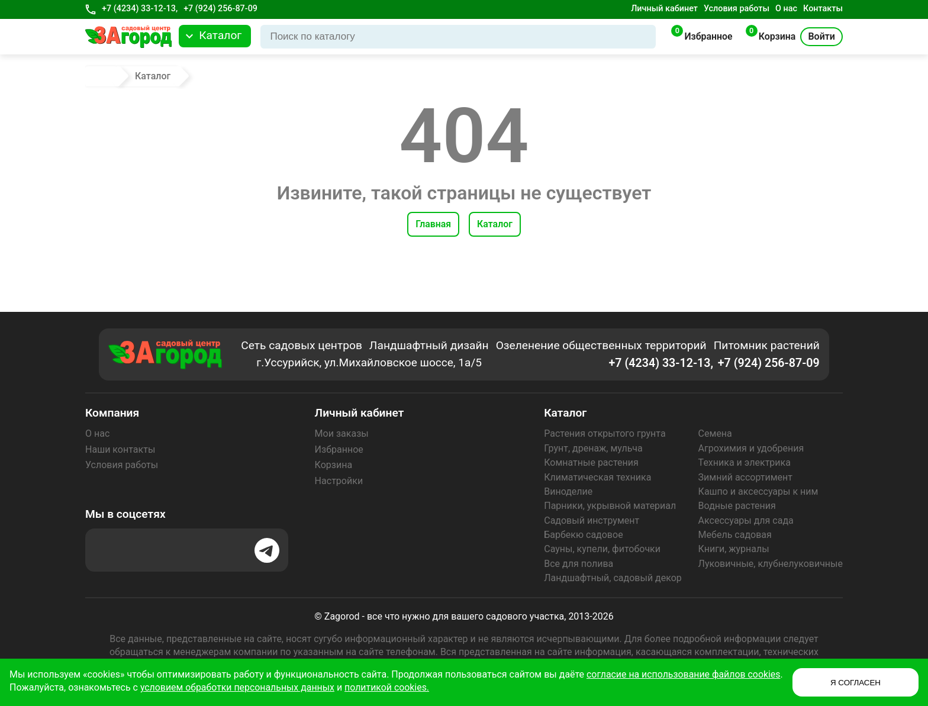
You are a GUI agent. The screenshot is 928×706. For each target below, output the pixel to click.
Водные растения (737, 505)
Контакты (823, 9)
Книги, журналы (733, 549)
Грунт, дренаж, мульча (593, 448)
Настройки (339, 480)
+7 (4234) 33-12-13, (140, 9)
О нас (786, 9)
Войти (821, 36)
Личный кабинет (664, 9)
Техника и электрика (744, 462)
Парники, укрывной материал (610, 505)
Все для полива (578, 563)
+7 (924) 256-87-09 (220, 9)
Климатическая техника (597, 477)
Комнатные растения (591, 462)
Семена (715, 433)
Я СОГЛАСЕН (855, 682)
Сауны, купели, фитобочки (602, 549)
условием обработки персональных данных (275, 687)
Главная (433, 224)
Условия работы (736, 9)
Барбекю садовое (583, 534)
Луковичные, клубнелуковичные (770, 563)
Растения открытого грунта (604, 433)
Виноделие (568, 491)
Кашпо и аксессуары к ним (758, 491)
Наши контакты (120, 449)
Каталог (495, 224)
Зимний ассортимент (745, 477)
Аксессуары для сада (746, 520)
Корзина (333, 464)
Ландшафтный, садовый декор (613, 578)
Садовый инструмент (591, 520)
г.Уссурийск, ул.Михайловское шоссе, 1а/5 (370, 363)
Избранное (339, 449)
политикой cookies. (426, 687)
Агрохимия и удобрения (751, 448)
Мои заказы (342, 433)
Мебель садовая (735, 534)
